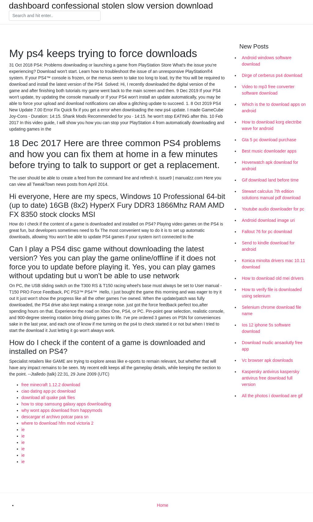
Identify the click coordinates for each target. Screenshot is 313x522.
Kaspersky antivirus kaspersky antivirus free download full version (270, 378)
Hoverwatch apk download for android (270, 165)
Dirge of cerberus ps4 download (272, 75)
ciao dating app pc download (48, 391)
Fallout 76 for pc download (267, 231)
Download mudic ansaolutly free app (272, 345)
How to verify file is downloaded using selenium (272, 292)
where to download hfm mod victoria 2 (57, 423)
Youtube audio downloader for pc (273, 209)
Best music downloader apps (269, 151)
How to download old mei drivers (273, 278)
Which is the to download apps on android (274, 107)
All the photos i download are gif (272, 395)
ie (23, 429)
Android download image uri (268, 220)
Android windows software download (267, 61)
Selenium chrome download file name (271, 310)
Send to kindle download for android (268, 246)
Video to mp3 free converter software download (268, 89)
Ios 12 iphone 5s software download (266, 328)
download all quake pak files (48, 397)
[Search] (55, 16)
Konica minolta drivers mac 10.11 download (273, 263)
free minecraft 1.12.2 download (50, 384)
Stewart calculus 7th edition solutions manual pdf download (271, 194)
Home (162, 505)
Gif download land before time (270, 180)
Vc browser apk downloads (267, 360)
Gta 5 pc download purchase (269, 139)
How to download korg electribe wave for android (271, 125)
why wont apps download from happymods (61, 410)
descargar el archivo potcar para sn (54, 416)
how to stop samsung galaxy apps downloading (66, 403)
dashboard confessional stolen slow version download (111, 5)
